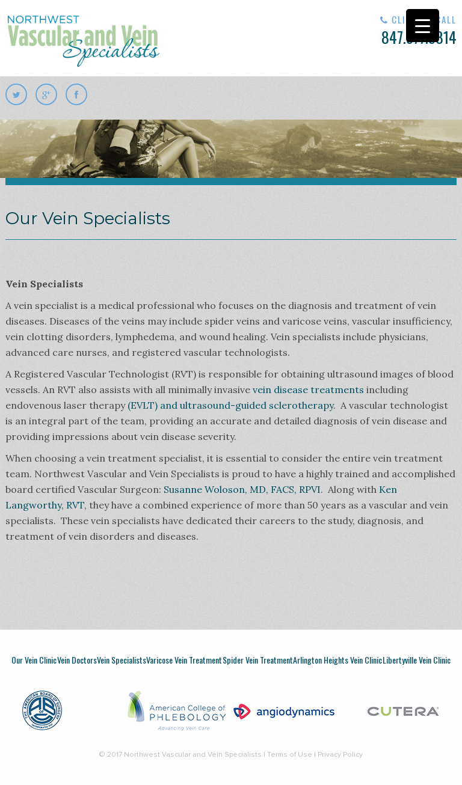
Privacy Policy (340, 755)
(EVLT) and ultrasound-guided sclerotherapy (230, 405)
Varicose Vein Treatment (184, 659)
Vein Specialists (121, 659)
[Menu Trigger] (422, 25)
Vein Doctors (77, 659)
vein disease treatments (308, 389)
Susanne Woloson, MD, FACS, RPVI (242, 489)
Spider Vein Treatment (258, 659)
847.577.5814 (381, 31)
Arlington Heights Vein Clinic (337, 659)
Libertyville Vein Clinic (417, 659)
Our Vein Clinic (34, 659)
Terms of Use (289, 755)
